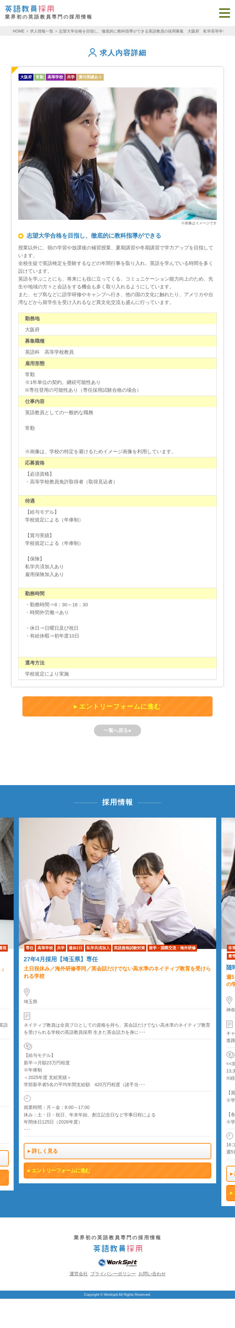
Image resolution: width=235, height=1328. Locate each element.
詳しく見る (45, 1151)
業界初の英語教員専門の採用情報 (49, 12)
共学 (71, 77)
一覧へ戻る (116, 730)
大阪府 (26, 77)
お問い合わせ (152, 1273)
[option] (117, 1000)
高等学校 (55, 77)
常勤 (40, 77)
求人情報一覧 (41, 31)
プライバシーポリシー (113, 1273)
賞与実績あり (90, 77)
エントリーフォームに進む (120, 706)
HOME (18, 31)
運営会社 (79, 1273)
